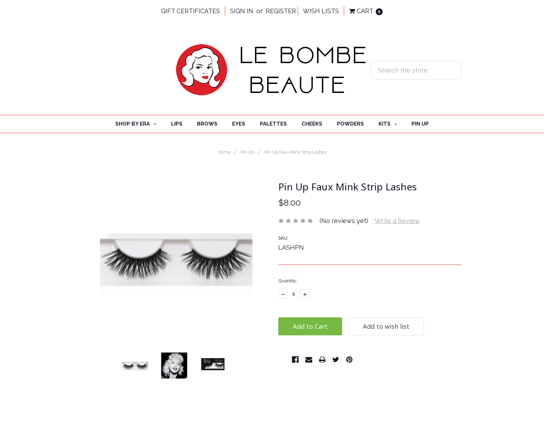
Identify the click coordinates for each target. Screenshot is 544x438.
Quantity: (287, 280)
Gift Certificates (190, 11)
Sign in (241, 11)
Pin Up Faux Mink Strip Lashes (295, 152)
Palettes (273, 124)
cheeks (311, 124)
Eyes (238, 124)
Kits (388, 124)
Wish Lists (321, 11)
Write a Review (397, 220)
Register (281, 11)
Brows (207, 124)
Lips (176, 124)
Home (224, 152)
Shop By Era (135, 124)
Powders (350, 124)
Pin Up (420, 124)
